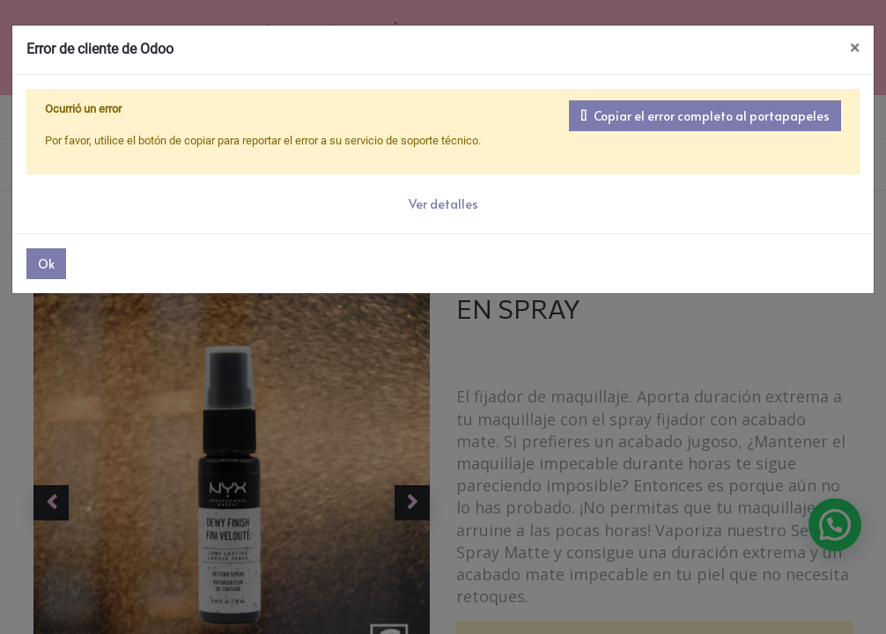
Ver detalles (443, 203)
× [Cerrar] (855, 48)
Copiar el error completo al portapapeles (705, 115)
